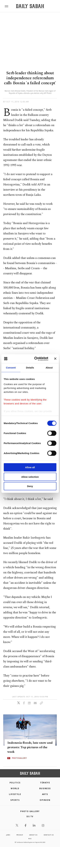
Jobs (8, 835)
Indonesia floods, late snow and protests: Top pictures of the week (29, 747)
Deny (30, 486)
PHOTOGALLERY (19, 758)
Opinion (45, 800)
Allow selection (30, 476)
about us (33, 835)
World (15, 788)
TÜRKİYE (45, 782)
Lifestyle (15, 794)
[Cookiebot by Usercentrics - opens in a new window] (35, 359)
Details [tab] (30, 367)
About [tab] (49, 367)
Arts (45, 794)
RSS (29, 838)
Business (45, 788)
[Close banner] (55, 359)
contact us (49, 835)
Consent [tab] (11, 367)
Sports (15, 800)
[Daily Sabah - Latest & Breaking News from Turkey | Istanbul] (30, 6)
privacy (19, 835)
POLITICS (15, 782)
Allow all (30, 467)
